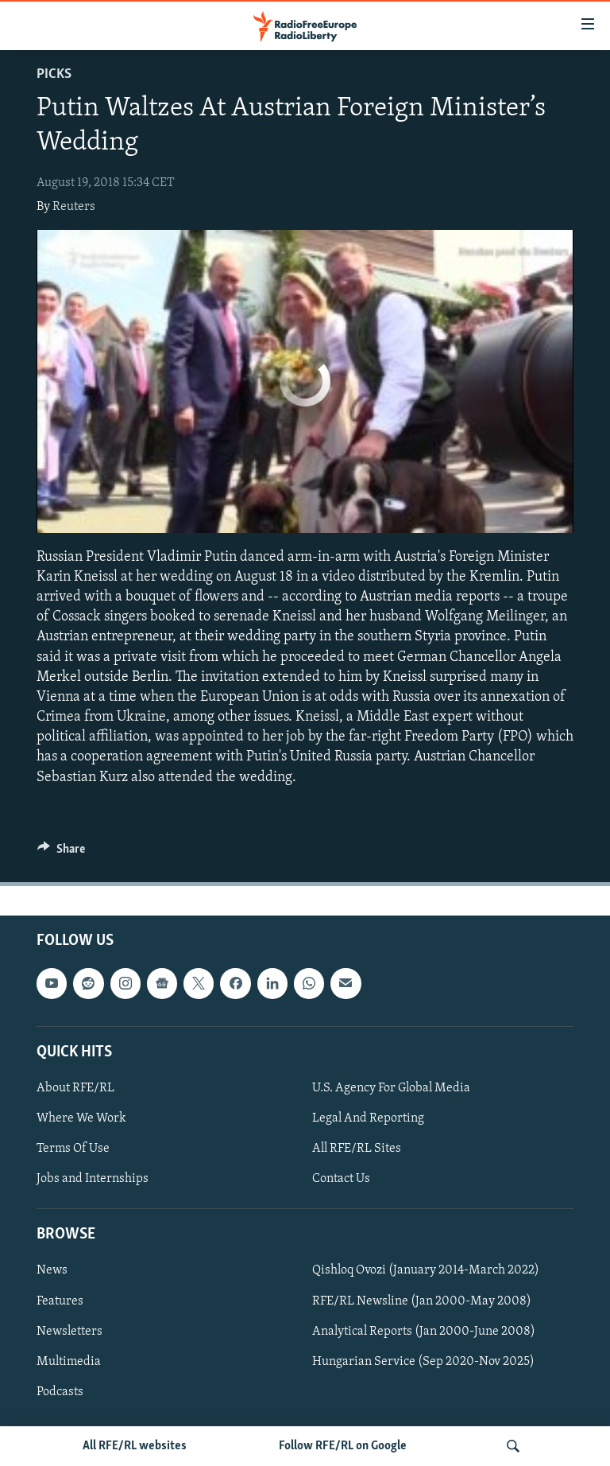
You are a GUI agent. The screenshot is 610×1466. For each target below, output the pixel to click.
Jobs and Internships (93, 1178)
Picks (54, 74)
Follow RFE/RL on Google (343, 1446)
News (52, 1270)
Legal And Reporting (368, 1118)
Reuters (73, 206)
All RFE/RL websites (135, 1446)
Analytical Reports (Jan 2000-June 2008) (423, 1330)
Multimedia (69, 1361)
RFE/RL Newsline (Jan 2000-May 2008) (421, 1300)
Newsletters (69, 1330)
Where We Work (81, 1118)
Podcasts (60, 1392)
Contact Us (341, 1178)
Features (60, 1300)
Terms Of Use (73, 1148)
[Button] (61, 853)
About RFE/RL (75, 1088)
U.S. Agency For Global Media (391, 1088)
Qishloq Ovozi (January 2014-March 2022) (425, 1270)
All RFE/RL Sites (356, 1148)
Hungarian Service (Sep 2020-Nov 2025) (423, 1361)
